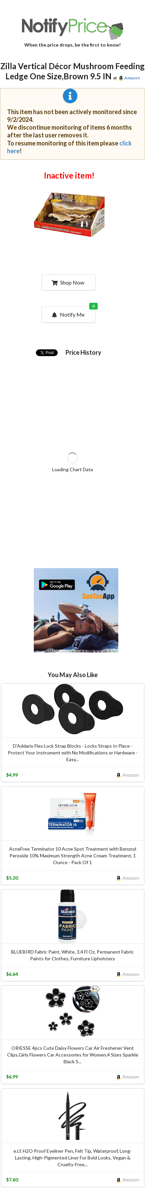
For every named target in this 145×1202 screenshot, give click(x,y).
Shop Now (67, 282)
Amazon (132, 77)
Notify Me (73, 312)
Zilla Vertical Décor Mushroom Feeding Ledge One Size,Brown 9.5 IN (72, 71)
